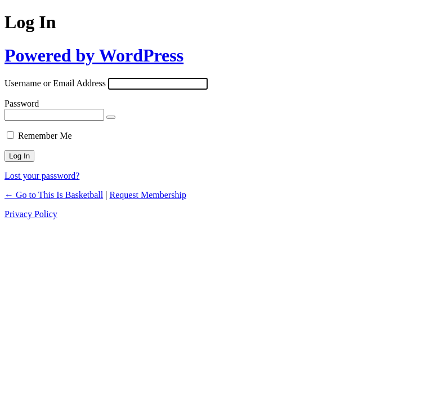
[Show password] (110, 117)
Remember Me (45, 135)
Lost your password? (42, 175)
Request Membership (147, 195)
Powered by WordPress (94, 55)
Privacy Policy (31, 214)
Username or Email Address (55, 83)
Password (22, 103)
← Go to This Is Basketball (54, 195)
